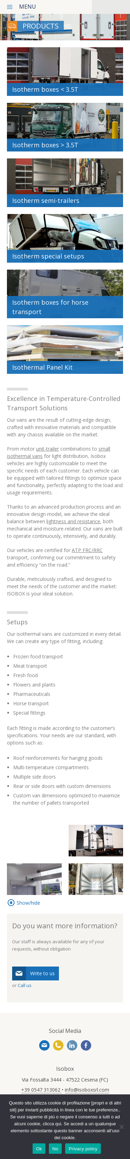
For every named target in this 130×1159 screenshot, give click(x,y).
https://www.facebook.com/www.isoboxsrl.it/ (86, 1045)
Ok (39, 1148)
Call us (25, 985)
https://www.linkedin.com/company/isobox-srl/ (72, 1045)
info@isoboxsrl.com (44, 1045)
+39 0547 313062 (58, 1045)
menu (27, 6)
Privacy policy (83, 1148)
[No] (121, 1126)
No (55, 1148)
